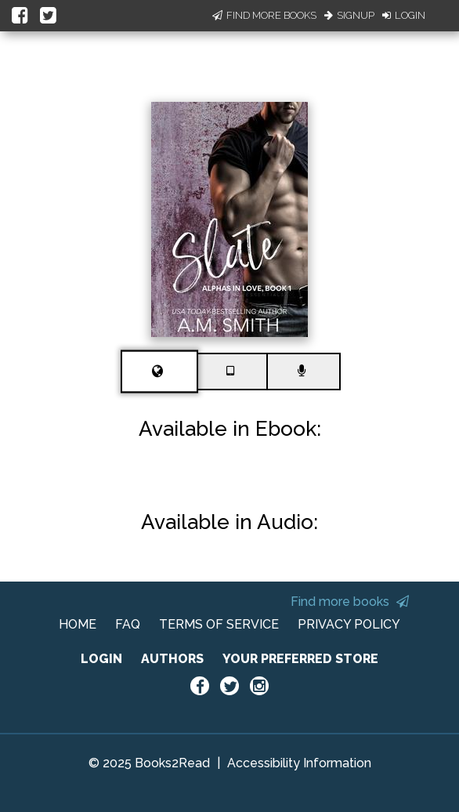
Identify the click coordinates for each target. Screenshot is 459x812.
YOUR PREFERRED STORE (300, 658)
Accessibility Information (299, 763)
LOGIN (101, 658)
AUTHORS (172, 658)
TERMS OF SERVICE (219, 624)
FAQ (127, 624)
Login (403, 15)
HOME (77, 624)
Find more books (350, 601)
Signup (349, 15)
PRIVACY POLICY (349, 624)
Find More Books (264, 15)
